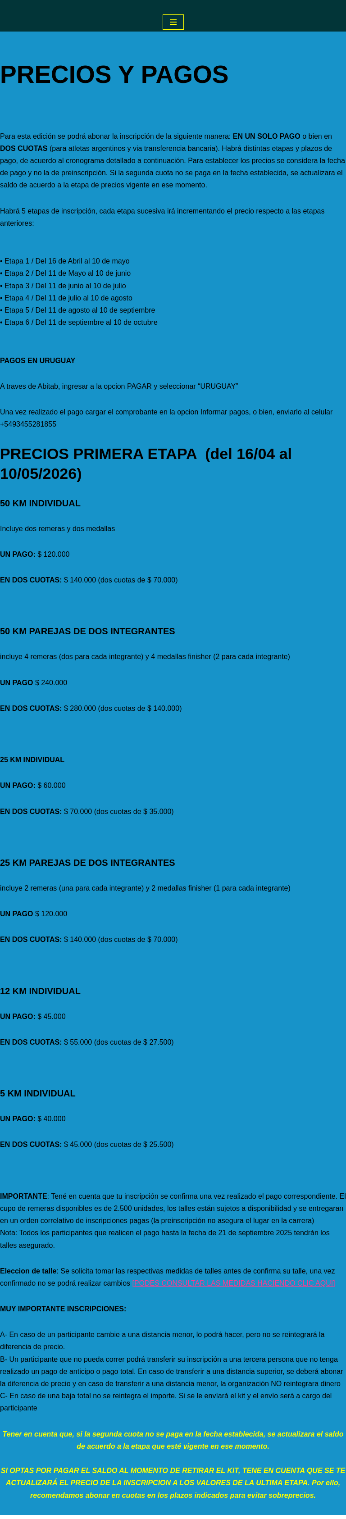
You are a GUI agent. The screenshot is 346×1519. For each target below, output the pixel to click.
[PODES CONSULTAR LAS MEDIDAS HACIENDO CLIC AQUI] (233, 1283)
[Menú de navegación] (173, 22)
